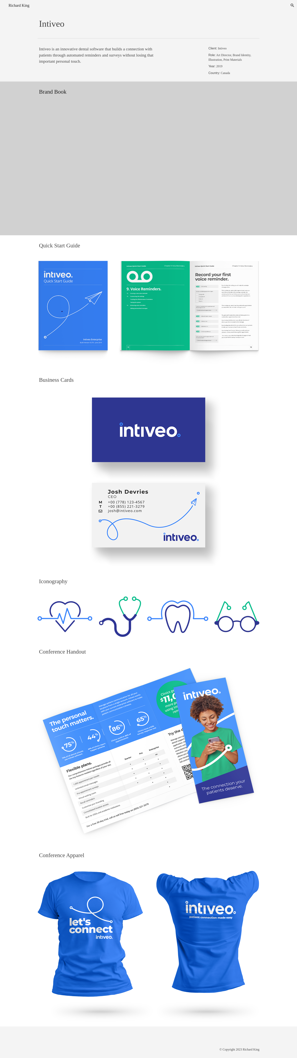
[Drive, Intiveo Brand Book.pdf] (148, 169)
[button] (292, 5)
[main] (148, 23)
